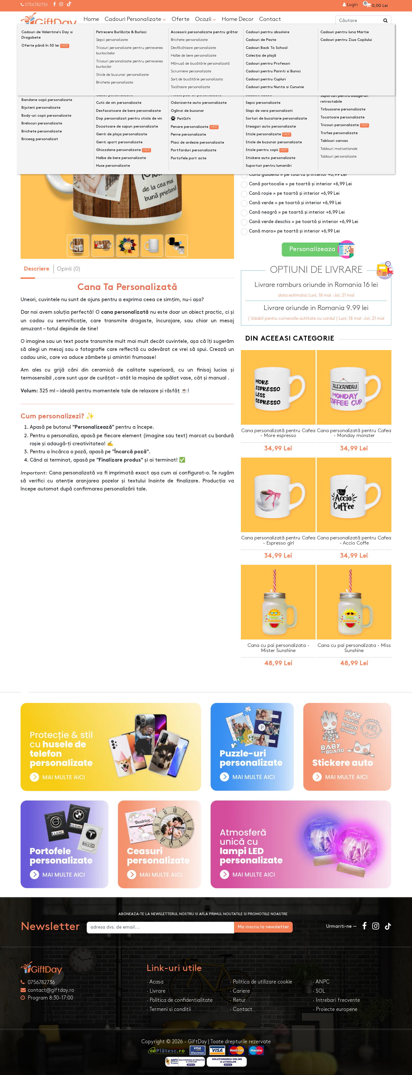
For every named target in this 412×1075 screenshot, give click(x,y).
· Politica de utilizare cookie (261, 981)
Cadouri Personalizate (135, 19)
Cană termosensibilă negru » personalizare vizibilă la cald (318, 123)
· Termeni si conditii (168, 1008)
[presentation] (34, 153)
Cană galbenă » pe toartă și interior (298, 174)
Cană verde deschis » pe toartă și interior (303, 221)
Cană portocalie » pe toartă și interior (300, 184)
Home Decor (237, 18)
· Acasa (154, 981)
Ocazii (205, 19)
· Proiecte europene (335, 1008)
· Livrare (155, 990)
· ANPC (321, 981)
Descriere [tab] (36, 269)
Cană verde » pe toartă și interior (295, 202)
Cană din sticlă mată (282, 136)
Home (91, 18)
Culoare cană (257, 101)
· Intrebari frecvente (336, 999)
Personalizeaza (318, 249)
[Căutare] (385, 20)
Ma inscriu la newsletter (290, 926)
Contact (270, 18)
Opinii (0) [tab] (69, 268)
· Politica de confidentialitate (179, 999)
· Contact (241, 1008)
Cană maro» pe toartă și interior (294, 231)
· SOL (319, 990)
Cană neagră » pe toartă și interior (297, 212)
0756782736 (36, 5)
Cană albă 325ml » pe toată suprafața (291, 111)
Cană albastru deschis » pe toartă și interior (306, 165)
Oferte (180, 18)
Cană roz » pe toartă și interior (292, 146)
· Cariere (240, 990)
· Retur (238, 999)
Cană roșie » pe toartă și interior (294, 193)
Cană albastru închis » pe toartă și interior (304, 155)
